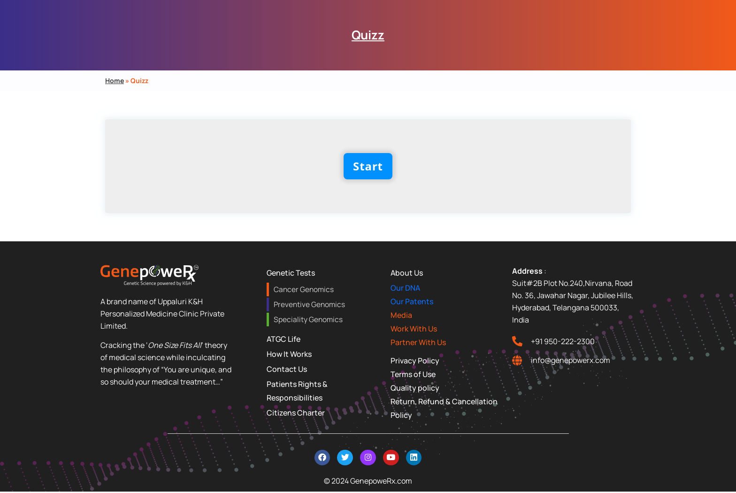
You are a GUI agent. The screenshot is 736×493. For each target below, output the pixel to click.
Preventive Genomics (309, 304)
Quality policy (415, 388)
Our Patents (412, 301)
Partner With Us (418, 342)
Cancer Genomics (303, 289)
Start (368, 166)
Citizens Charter (296, 413)
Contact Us (287, 369)
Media (401, 315)
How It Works (289, 354)
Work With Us (414, 329)
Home (114, 80)
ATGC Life (283, 339)
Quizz (368, 34)
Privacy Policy (415, 360)
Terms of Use (413, 374)
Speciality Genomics (307, 319)
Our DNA (405, 288)
